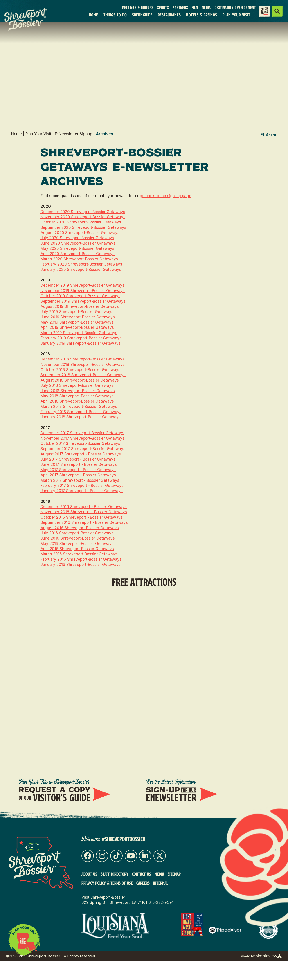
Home (93, 15)
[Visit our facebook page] (87, 856)
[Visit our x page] (159, 856)
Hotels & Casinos (201, 15)
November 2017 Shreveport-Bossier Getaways (82, 438)
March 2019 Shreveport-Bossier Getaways (78, 333)
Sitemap (174, 874)
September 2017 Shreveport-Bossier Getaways (82, 448)
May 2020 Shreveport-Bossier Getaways (77, 248)
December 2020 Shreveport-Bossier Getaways (82, 211)
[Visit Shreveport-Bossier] (41, 863)
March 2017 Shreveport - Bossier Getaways (79, 480)
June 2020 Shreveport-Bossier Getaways (77, 243)
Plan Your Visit (236, 15)
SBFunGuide (142, 15)
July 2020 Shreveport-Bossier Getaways (77, 238)
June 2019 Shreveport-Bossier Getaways (77, 317)
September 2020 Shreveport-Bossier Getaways (83, 227)
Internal (160, 883)
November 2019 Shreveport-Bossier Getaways (82, 290)
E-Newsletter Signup (75, 134)
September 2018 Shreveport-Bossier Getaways (83, 375)
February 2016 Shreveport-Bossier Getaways (81, 559)
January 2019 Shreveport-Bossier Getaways (80, 343)
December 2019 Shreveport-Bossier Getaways (82, 285)
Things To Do (115, 15)
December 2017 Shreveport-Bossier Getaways (82, 433)
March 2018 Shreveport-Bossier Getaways (78, 406)
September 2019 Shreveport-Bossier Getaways (83, 301)
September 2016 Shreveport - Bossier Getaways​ (84, 522)
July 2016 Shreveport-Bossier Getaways (76, 533)
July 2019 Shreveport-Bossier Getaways (76, 311)
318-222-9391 (160, 902)
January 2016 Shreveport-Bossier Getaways (80, 564)
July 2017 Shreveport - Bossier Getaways (77, 459)
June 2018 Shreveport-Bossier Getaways (77, 391)
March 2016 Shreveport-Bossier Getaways (78, 554)
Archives (104, 134)
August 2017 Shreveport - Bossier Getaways (80, 454)
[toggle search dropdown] (277, 11)
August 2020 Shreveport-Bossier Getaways (79, 232)
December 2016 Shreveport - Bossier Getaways (83, 506)
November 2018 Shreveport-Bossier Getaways (82, 364)
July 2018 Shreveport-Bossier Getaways (76, 385)
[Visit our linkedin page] (145, 856)
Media (206, 7)
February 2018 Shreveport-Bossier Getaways (81, 412)
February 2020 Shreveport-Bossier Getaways (81, 264)
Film (194, 7)
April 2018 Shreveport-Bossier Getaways (77, 401)
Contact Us (141, 874)
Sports (163, 7)
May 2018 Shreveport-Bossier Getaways (77, 396)
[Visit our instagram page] (102, 856)
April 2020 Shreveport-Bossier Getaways (77, 254)
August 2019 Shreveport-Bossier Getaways (79, 306)
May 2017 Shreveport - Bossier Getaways (78, 470)
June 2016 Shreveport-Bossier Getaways (77, 538)
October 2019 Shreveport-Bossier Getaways (80, 296)
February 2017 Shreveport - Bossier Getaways (82, 485)
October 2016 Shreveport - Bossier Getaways (81, 517)
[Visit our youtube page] (131, 856)
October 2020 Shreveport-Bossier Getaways (80, 222)
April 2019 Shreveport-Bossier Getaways (77, 327)
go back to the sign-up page (165, 196)
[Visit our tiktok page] (116, 856)
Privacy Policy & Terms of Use (107, 883)
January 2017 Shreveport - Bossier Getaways (81, 490)
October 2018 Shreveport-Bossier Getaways (80, 369)
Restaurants (169, 15)
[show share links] (268, 134)
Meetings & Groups (137, 7)
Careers (143, 883)
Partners (180, 7)
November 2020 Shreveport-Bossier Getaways (82, 217)
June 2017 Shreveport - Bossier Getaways (78, 464)
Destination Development (235, 7)
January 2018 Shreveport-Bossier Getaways (80, 417)
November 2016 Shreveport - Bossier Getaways (83, 512)
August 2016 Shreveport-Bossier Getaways (79, 528)
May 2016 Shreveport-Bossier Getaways (77, 543)
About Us (89, 874)
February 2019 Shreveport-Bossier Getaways (81, 338)
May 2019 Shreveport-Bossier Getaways (77, 322)
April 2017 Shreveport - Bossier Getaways (78, 475)
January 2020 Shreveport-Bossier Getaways (80, 269)
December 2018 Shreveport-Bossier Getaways (82, 359)
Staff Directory (114, 874)
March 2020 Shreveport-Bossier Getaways (79, 259)
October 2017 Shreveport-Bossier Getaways (80, 443)
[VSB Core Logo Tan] (28, 19)
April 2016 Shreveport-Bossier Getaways (77, 549)
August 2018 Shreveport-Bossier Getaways (79, 380)
